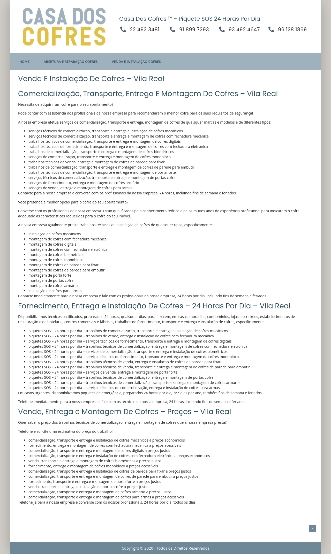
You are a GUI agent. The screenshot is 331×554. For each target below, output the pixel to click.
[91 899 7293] (172, 29)
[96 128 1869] (271, 29)
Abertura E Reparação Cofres (70, 61)
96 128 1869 (292, 29)
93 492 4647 (244, 29)
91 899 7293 (194, 29)
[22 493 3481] (123, 29)
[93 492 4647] (222, 29)
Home (24, 61)
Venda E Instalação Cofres (136, 61)
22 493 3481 (145, 29)
